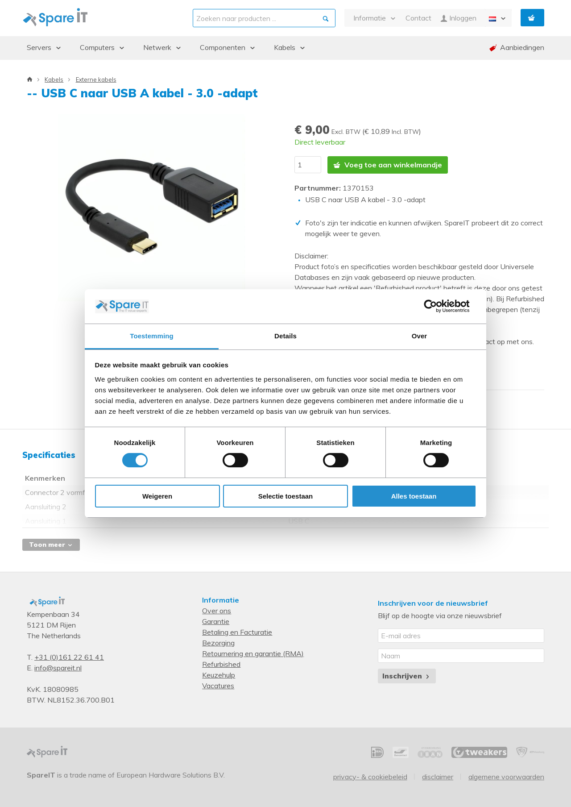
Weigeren (157, 496)
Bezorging (218, 642)
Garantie (215, 621)
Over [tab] (419, 336)
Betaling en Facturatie (237, 632)
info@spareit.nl (58, 667)
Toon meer (51, 545)
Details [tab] (285, 336)
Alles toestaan (414, 496)
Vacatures (218, 685)
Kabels (54, 79)
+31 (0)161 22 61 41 (69, 657)
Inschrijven (406, 675)
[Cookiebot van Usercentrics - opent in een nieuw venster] (437, 306)
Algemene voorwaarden (506, 776)
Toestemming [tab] (152, 336)
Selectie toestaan (285, 496)
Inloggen (458, 18)
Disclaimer (437, 776)
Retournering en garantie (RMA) (253, 653)
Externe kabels (96, 79)
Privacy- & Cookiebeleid (370, 776)
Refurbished (221, 664)
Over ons (216, 610)
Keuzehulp (218, 674)
